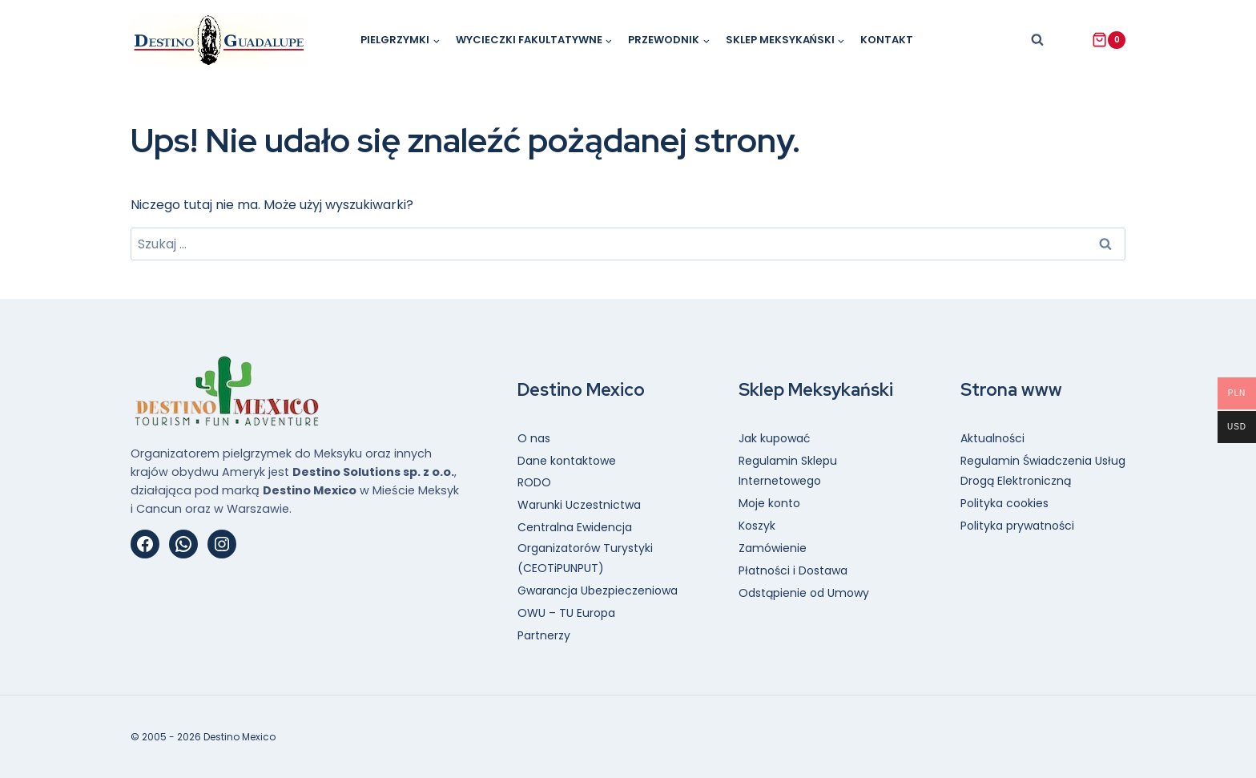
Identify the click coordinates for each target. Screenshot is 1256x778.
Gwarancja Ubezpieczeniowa (597, 590)
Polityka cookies (1004, 503)
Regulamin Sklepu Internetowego (788, 471)
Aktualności (992, 438)
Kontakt (886, 39)
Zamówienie (773, 548)
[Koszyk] (1108, 40)
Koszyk (757, 526)
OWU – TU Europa (566, 613)
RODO (534, 482)
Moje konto (769, 503)
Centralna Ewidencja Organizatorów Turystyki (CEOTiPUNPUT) (585, 547)
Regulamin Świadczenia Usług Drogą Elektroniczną (1042, 471)
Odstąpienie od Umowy (804, 593)
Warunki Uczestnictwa (579, 505)
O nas (533, 438)
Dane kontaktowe (566, 461)
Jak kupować (775, 438)
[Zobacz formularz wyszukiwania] (1037, 40)
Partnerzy (543, 635)
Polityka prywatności (1017, 526)
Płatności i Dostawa (793, 570)
